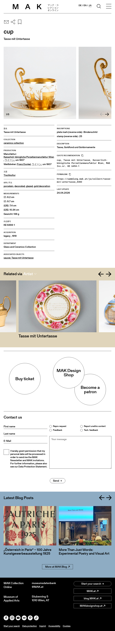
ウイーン (9, 160)
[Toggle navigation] (108, 6)
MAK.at (92, 591)
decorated (19, 186)
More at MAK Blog (57, 567)
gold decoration (42, 186)
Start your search (92, 584)
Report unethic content (95, 426)
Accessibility (54, 626)
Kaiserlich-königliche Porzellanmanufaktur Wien (29, 157)
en (85, 5)
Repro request (59, 426)
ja (90, 5)
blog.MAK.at (92, 598)
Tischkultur (10, 175)
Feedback (57, 430)
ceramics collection (14, 143)
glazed (29, 186)
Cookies (66, 626)
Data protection (29, 626)
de (80, 5)
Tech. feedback (91, 430)
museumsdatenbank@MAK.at (45, 585)
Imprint (42, 626)
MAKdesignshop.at (92, 606)
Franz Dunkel (24, 164)
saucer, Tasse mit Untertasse (18, 257)
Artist (28, 273)
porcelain (8, 186)
